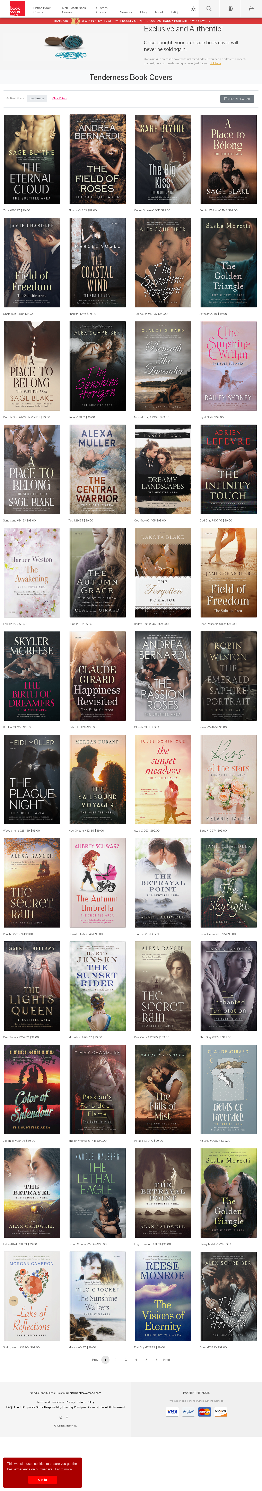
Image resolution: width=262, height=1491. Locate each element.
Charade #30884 (14, 314)
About (17, 1407)
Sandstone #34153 (14, 520)
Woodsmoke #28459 (16, 830)
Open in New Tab (237, 99)
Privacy (70, 1402)
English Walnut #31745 (83, 1141)
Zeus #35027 (11, 210)
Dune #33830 (208, 1347)
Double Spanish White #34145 (21, 417)
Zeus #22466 (208, 727)
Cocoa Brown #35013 (147, 210)
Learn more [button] (63, 1469)
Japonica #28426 (14, 1141)
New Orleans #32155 (81, 830)
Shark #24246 (77, 314)
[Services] (126, 13)
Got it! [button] (42, 1479)
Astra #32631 (142, 830)
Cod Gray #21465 (145, 520)
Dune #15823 (77, 624)
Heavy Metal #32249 (212, 1244)
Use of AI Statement (112, 1407)
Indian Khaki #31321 (15, 1244)
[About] (159, 13)
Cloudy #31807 (143, 727)
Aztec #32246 (208, 314)
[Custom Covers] (104, 13)
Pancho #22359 (13, 934)
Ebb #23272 (10, 624)
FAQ (9, 1407)
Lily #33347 (207, 417)
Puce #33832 (77, 417)
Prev (95, 1360)
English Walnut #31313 (147, 1244)
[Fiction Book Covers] (43, 13)
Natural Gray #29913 (146, 417)
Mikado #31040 (143, 1141)
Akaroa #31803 (78, 210)
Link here (215, 63)
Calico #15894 (78, 727)
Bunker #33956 (13, 727)
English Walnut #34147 (214, 210)
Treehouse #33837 (146, 314)
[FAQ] (174, 13)
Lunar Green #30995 (213, 934)
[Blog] (143, 13)
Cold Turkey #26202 (16, 1037)
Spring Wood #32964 (16, 1347)
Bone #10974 (208, 830)
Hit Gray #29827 (210, 1141)
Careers (93, 1407)
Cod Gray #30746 (211, 520)
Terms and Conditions (50, 1402)
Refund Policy (85, 1402)
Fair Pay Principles (75, 1407)
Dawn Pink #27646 (81, 934)
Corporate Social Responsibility (42, 1407)
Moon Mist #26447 (80, 1037)
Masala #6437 (77, 1347)
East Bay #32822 (144, 1347)
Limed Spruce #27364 (83, 1244)
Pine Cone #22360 (146, 1037)
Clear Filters (59, 98)
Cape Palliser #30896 (213, 624)
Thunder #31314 (143, 934)
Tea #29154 (76, 520)
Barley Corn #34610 (146, 624)
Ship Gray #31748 (210, 1037)
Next (166, 1360)
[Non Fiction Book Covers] (75, 13)
